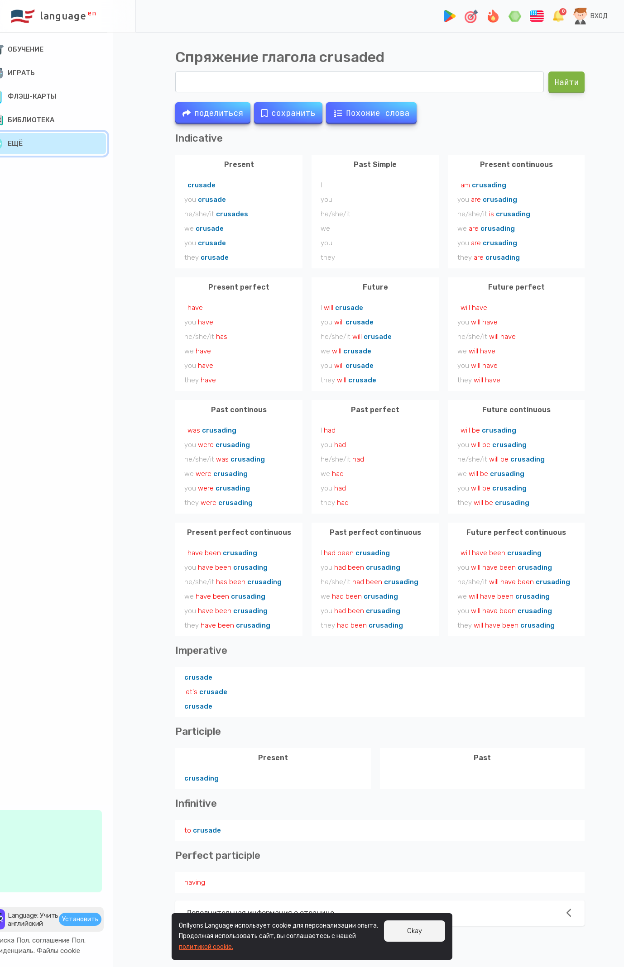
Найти (566, 82)
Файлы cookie (81, 948)
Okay (414, 931)
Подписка (21, 938)
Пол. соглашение (66, 938)
